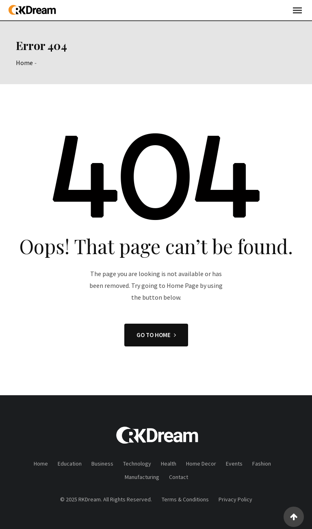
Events (234, 463)
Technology (137, 463)
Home (24, 63)
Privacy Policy (235, 499)
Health (168, 463)
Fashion (261, 463)
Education (70, 463)
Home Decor (201, 463)
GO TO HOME (156, 335)
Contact (178, 477)
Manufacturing (142, 477)
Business (102, 463)
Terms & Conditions (185, 499)
